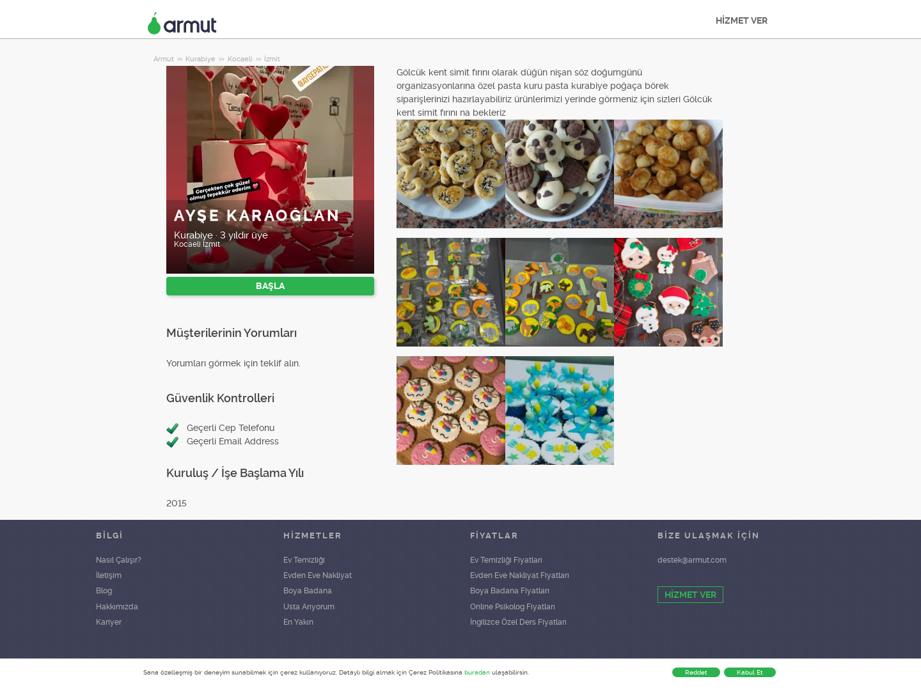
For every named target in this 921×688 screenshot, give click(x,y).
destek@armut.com (692, 560)
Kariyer (109, 622)
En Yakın (298, 622)
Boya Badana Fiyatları (509, 590)
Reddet (696, 672)
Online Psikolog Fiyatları (512, 606)
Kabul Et (750, 672)
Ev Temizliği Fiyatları (506, 560)
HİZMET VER (741, 20)
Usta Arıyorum (309, 606)
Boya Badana (307, 590)
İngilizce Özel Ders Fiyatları (518, 622)
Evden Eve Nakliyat (317, 575)
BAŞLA (270, 286)
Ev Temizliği (304, 560)
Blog (104, 590)
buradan (477, 672)
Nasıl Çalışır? (118, 560)
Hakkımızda (117, 606)
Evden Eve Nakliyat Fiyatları (519, 575)
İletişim (109, 575)
